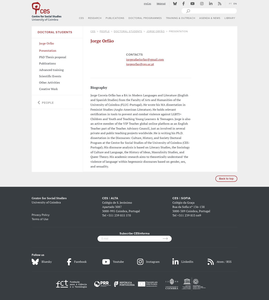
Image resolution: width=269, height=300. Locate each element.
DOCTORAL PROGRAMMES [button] (145, 18)
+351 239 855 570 (119, 215)
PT (230, 3)
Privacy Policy (40, 215)
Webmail (161, 3)
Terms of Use (40, 219)
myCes (147, 3)
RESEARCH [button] (95, 18)
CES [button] (81, 18)
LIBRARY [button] (230, 18)
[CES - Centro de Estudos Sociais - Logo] (46, 11)
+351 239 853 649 (189, 215)
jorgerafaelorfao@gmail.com (145, 59)
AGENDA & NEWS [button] (209, 18)
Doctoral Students (128, 31)
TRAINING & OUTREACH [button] (180, 18)
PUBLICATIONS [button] (115, 18)
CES (92, 31)
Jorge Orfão (155, 31)
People (105, 31)
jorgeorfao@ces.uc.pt (140, 64)
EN (235, 3)
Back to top (226, 178)
